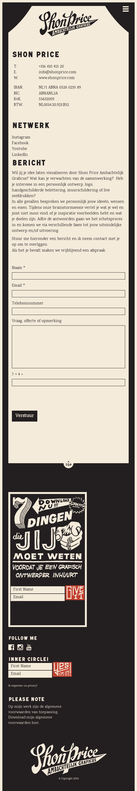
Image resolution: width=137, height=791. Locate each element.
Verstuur (24, 416)
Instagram (21, 138)
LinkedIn (20, 155)
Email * (18, 286)
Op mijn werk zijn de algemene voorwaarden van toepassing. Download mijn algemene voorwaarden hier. (35, 715)
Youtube (19, 149)
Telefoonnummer (28, 304)
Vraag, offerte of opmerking (37, 321)
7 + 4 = (17, 375)
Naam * (19, 268)
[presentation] (48, 399)
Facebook (20, 143)
